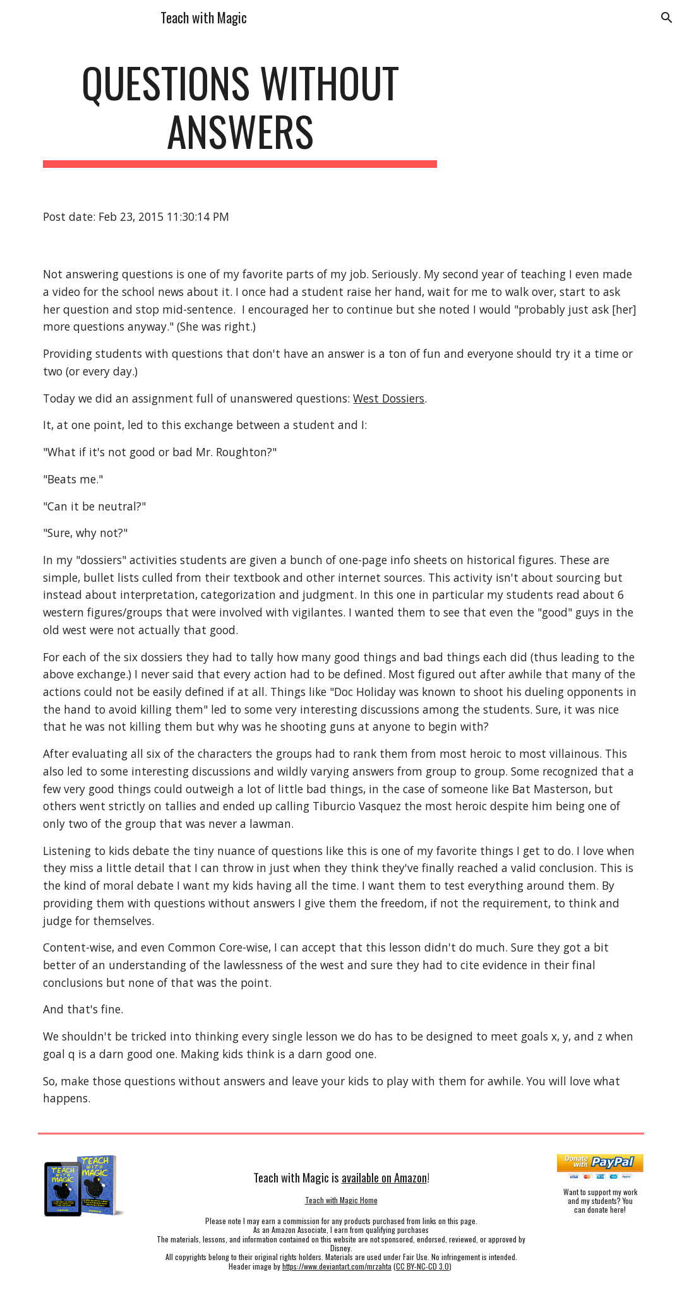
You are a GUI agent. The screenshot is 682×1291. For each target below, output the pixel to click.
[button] (667, 18)
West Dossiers (388, 398)
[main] (240, 113)
